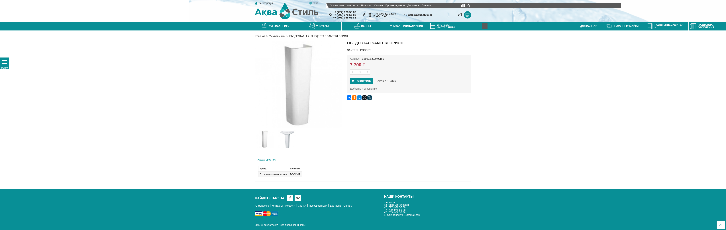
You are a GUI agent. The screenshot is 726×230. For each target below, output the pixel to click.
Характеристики (267, 159)
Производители (395, 5)
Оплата (426, 5)
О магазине (337, 5)
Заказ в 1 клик (386, 81)
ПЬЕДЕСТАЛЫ (298, 36)
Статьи (378, 5)
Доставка (413, 5)
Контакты (352, 5)
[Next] (485, 26)
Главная (260, 36)
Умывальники (277, 36)
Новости (366, 5)
